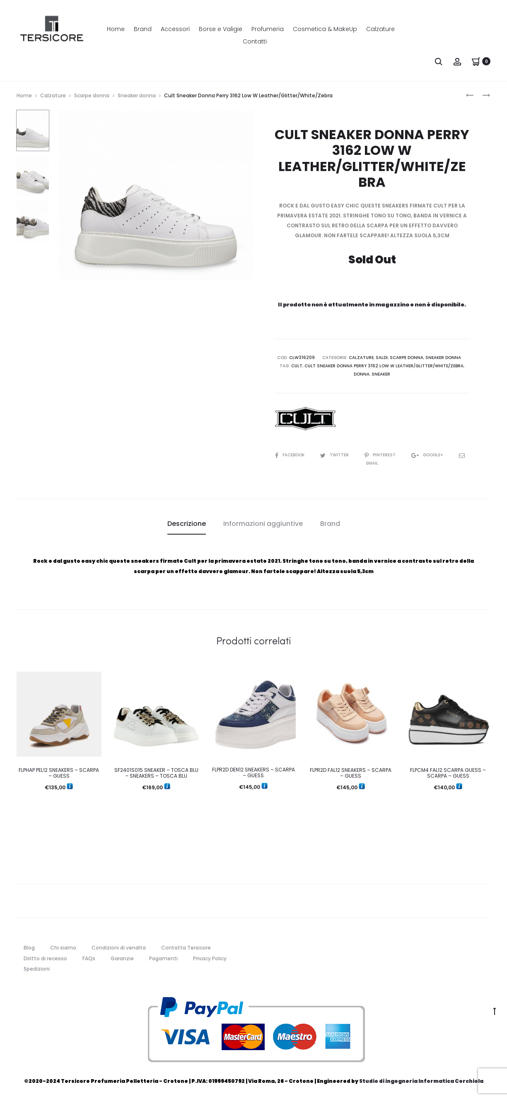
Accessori (175, 29)
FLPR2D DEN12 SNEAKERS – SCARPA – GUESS (253, 772)
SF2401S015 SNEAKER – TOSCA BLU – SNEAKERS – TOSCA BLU (156, 772)
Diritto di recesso (45, 958)
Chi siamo (63, 947)
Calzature (380, 29)
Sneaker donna (137, 95)
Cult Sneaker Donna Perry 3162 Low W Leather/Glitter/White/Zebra (384, 366)
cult (296, 366)
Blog (29, 947)
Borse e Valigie (220, 29)
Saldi (382, 357)
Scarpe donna (91, 95)
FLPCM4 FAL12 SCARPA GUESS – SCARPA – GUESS (448, 772)
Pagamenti (163, 958)
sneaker (381, 374)
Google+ (427, 455)
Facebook (290, 455)
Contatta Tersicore (186, 947)
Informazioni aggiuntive (263, 523)
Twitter (335, 455)
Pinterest (381, 455)
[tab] (186, 523)
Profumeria (267, 29)
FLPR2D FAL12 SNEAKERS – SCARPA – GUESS (350, 772)
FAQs (88, 958)
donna (361, 374)
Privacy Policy (210, 958)
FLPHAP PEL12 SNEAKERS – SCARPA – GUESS (59, 772)
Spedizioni (37, 968)
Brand (143, 29)
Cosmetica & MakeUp (325, 29)
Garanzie (122, 958)
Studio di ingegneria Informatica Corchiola (421, 1081)
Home (116, 29)
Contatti (255, 41)
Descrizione (186, 523)
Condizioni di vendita (119, 947)
